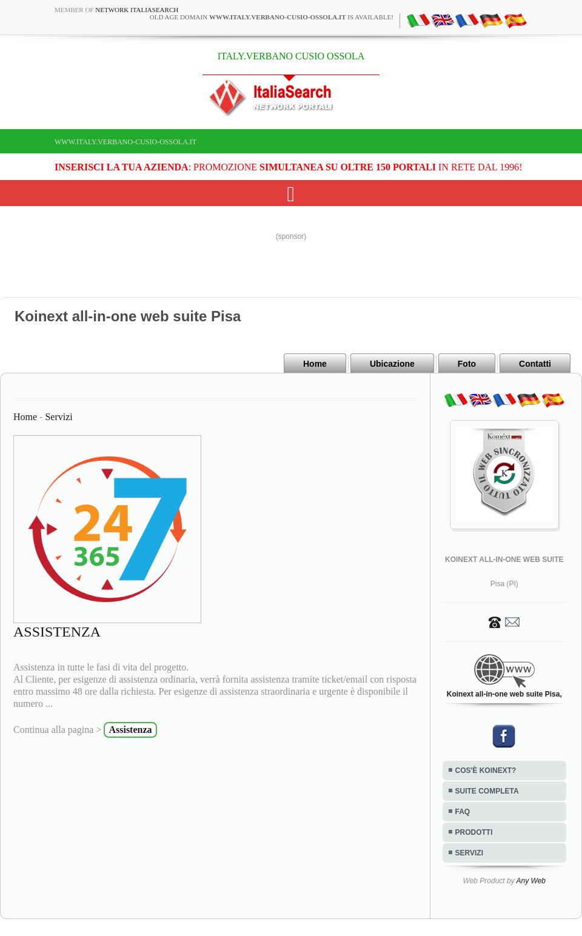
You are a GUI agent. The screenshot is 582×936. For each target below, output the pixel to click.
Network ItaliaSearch (136, 9)
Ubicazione (392, 364)
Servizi (58, 417)
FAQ (462, 811)
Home (315, 364)
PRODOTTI (474, 832)
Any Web (531, 881)
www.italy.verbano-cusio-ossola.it (125, 142)
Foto (467, 364)
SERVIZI (469, 853)
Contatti (535, 364)
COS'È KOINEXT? (486, 770)
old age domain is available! (271, 17)
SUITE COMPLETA (487, 791)
